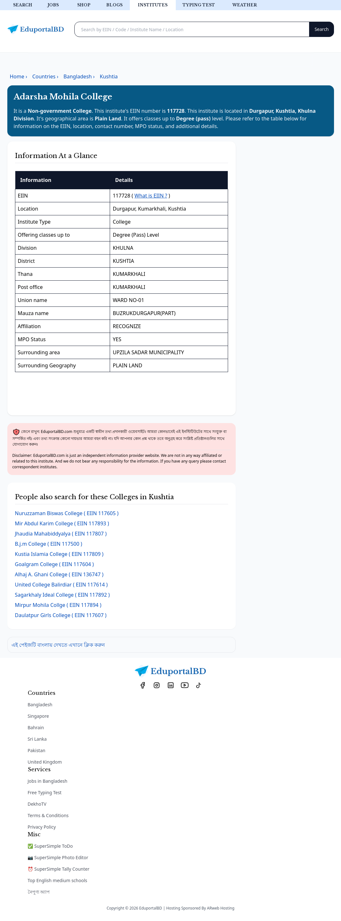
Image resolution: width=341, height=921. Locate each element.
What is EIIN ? (151, 195)
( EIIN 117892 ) (62, 594)
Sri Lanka (37, 739)
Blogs (114, 5)
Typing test (198, 5)
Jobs (53, 5)
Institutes (152, 5)
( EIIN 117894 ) (58, 604)
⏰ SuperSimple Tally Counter (59, 869)
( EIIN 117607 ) (61, 615)
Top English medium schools (57, 880)
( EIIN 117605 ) (67, 513)
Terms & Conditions (48, 815)
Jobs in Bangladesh (48, 781)
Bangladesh (40, 705)
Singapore (38, 716)
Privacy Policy (42, 827)
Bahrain (36, 727)
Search (22, 5)
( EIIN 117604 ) (54, 564)
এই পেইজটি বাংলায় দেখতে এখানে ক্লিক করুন (58, 644)
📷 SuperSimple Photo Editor (58, 857)
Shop (83, 5)
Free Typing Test (45, 792)
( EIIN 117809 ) (59, 554)
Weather (244, 5)
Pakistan (37, 750)
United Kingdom (45, 762)
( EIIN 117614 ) (61, 584)
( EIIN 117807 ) (61, 533)
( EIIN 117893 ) (62, 523)
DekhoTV (37, 804)
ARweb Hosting (220, 908)
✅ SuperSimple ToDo (50, 846)
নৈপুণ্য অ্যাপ (39, 892)
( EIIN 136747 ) (59, 574)
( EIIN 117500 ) (48, 543)
